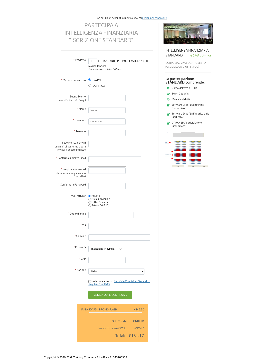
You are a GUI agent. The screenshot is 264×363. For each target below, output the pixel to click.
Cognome (79, 120)
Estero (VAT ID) (98, 205)
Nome (81, 108)
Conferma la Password (72, 184)
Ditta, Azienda (98, 202)
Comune (80, 235)
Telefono (80, 131)
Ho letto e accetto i (119, 283)
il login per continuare (154, 17)
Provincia (80, 247)
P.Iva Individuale (99, 198)
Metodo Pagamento (73, 80)
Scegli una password (73, 169)
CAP (82, 258)
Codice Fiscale (77, 213)
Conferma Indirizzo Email (71, 157)
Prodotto (79, 59)
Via (83, 224)
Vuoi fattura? (78, 195)
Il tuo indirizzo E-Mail (73, 142)
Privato (94, 195)
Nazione (80, 269)
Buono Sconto (78, 96)
